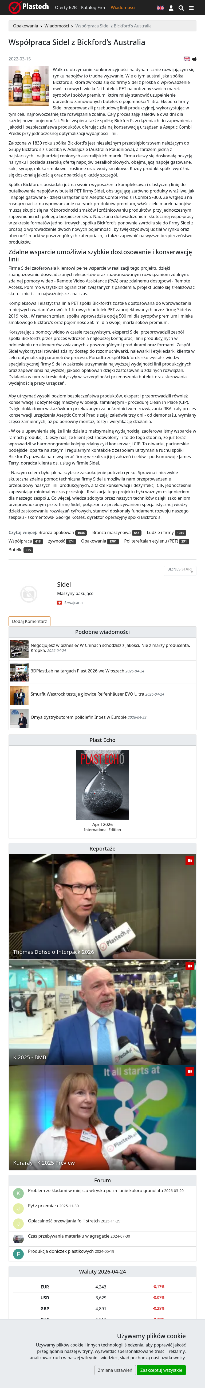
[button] (171, 7)
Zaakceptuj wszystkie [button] (161, 1370)
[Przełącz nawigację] (191, 7)
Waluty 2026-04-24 (102, 1271)
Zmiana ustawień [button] (115, 1370)
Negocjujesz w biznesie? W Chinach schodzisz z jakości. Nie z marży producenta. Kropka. (110, 647)
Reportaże (102, 848)
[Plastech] (29, 7)
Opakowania (25, 26)
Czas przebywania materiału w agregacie (79, 1236)
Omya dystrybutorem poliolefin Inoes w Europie (79, 717)
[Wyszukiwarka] (181, 7)
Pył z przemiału (53, 1206)
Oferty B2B (66, 7)
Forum (102, 1180)
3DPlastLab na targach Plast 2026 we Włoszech (77, 671)
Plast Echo (102, 740)
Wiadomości (123, 7)
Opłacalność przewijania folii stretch (74, 1221)
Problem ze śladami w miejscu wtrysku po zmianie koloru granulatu (106, 1190)
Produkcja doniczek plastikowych (71, 1251)
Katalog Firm (94, 7)
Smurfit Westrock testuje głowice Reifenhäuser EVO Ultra (87, 694)
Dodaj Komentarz (29, 621)
